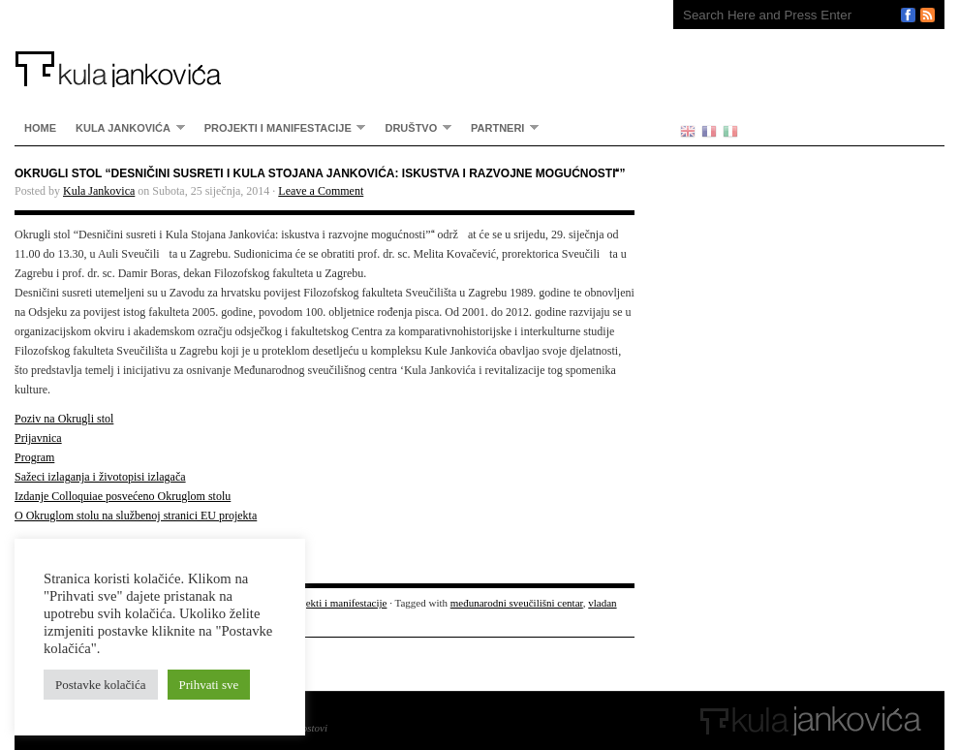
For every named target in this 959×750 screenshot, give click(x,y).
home (40, 128)
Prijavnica (38, 438)
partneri (500, 127)
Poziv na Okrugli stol (64, 418)
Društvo (413, 127)
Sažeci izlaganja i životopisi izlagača (100, 477)
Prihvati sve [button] (209, 684)
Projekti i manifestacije (280, 127)
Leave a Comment (320, 191)
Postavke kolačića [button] (100, 684)
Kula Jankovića (324, 43)
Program (34, 457)
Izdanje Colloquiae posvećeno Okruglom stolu (123, 496)
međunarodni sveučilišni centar (516, 603)
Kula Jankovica (99, 191)
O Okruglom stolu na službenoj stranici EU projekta (136, 515)
